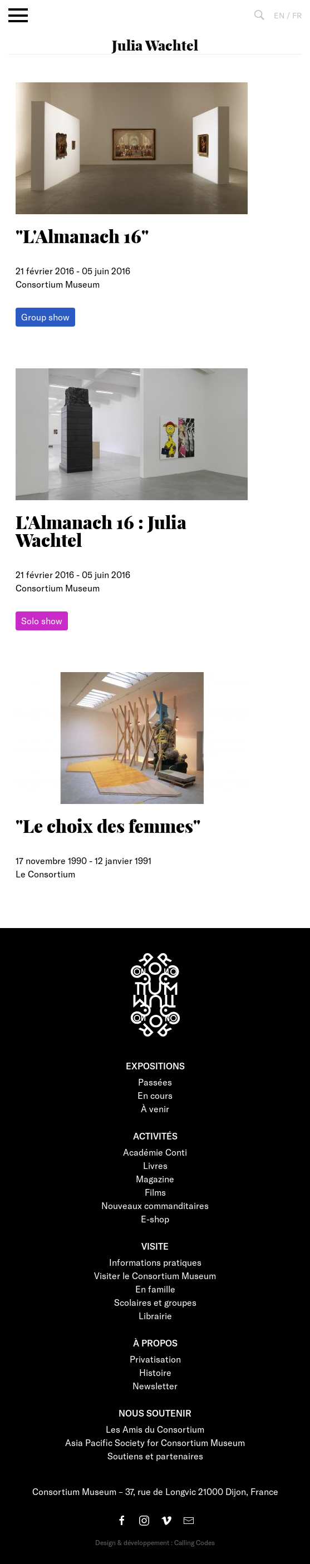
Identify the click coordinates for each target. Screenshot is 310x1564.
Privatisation (155, 1359)
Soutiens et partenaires (155, 1455)
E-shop (155, 1218)
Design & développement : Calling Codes (155, 1542)
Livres (155, 1165)
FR (297, 15)
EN (279, 15)
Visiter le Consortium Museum (155, 1275)
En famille (155, 1289)
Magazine (155, 1178)
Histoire (155, 1372)
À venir (155, 1108)
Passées (155, 1082)
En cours (155, 1095)
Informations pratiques (155, 1262)
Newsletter (155, 1385)
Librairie (155, 1315)
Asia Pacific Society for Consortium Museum (155, 1442)
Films (155, 1192)
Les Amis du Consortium (155, 1429)
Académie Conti (155, 1152)
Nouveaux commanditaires (155, 1205)
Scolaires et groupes (155, 1302)
